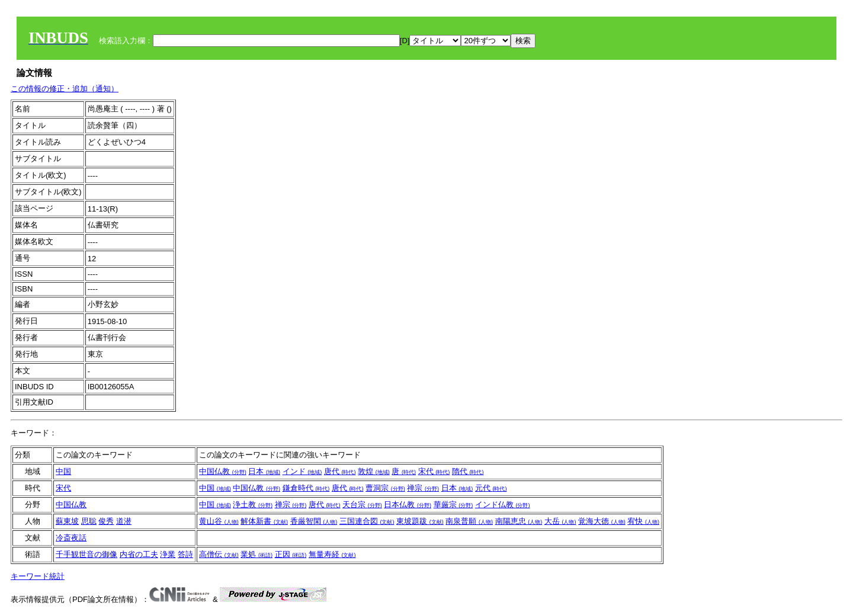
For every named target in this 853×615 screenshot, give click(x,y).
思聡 (89, 521)
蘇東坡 (67, 521)
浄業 (167, 554)
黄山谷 (219, 521)
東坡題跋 (420, 521)
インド (302, 471)
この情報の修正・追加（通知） (64, 88)
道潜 (124, 521)
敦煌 (374, 471)
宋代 (434, 471)
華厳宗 (453, 504)
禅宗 (423, 487)
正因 (291, 554)
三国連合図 (367, 521)
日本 (264, 471)
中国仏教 (222, 471)
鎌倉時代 (306, 487)
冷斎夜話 (71, 537)
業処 (256, 554)
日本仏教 (407, 504)
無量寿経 (332, 554)
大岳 (560, 521)
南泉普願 (469, 521)
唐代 (340, 471)
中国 (63, 471)
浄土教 (252, 504)
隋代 (468, 471)
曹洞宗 (385, 487)
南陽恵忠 (519, 521)
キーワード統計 (38, 576)
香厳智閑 (314, 521)
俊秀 (106, 521)
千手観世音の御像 (86, 554)
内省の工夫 (139, 554)
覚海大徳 (602, 521)
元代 (491, 487)
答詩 (185, 554)
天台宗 (362, 504)
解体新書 (264, 521)
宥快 (643, 521)
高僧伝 (219, 554)
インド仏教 (502, 504)
